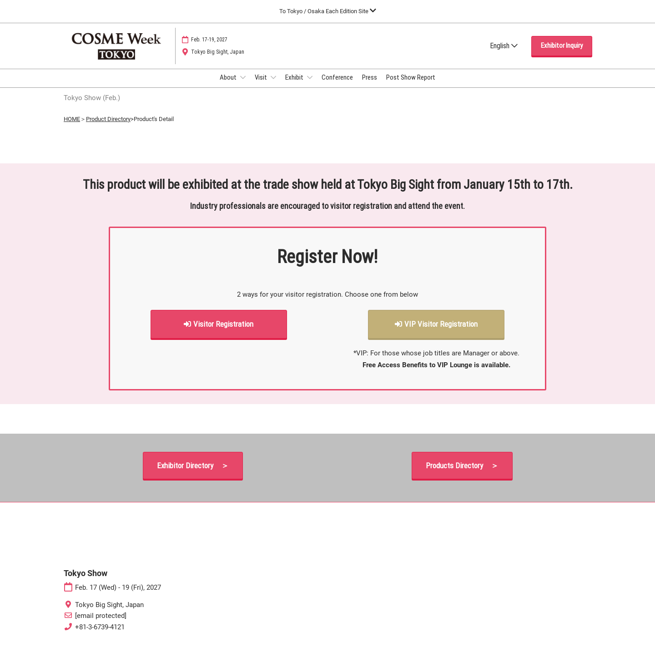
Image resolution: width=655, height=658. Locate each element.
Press (369, 86)
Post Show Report (410, 86)
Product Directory (108, 127)
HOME (72, 127)
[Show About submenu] (243, 86)
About (229, 86)
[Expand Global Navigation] (327, 11)
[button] (561, 55)
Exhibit (295, 86)
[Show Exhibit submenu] (309, 86)
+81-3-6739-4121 (100, 635)
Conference (337, 86)
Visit (261, 86)
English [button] (504, 54)
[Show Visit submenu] (273, 86)
